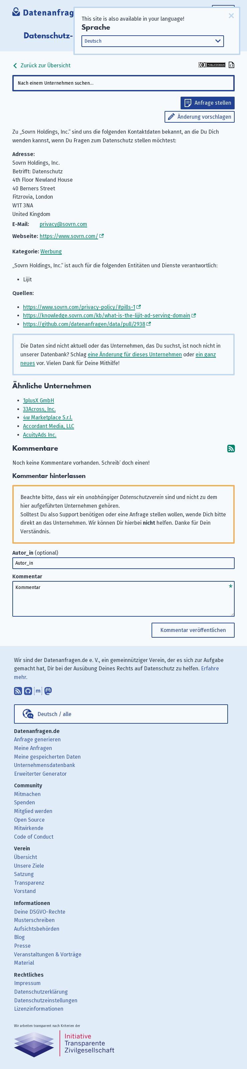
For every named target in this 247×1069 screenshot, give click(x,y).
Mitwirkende (28, 828)
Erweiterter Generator (40, 774)
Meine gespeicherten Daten (47, 757)
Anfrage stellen (213, 103)
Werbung (51, 251)
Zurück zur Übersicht (41, 65)
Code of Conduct (33, 837)
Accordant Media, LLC (48, 426)
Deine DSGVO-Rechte (39, 912)
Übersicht (25, 857)
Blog (19, 937)
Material (24, 963)
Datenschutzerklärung (41, 992)
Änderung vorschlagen (204, 117)
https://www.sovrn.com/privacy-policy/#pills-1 (79, 307)
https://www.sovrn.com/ (69, 236)
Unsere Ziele (29, 866)
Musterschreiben (34, 920)
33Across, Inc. (39, 409)
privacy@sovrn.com (63, 224)
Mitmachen (27, 794)
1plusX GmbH (38, 400)
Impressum (27, 983)
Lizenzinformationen (38, 1009)
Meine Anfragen (33, 748)
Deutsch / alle (54, 714)
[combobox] (123, 83)
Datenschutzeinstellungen (45, 1000)
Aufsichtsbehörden (36, 929)
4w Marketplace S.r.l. (47, 417)
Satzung (24, 874)
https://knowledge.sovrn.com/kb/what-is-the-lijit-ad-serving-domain (106, 315)
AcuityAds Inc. (39, 435)
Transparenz (29, 883)
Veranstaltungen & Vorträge (47, 954)
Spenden (24, 802)
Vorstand (25, 891)
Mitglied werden (33, 811)
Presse (22, 946)
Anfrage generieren (37, 739)
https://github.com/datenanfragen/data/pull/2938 (84, 324)
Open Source (29, 820)
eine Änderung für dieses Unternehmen (135, 354)
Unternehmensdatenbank (44, 765)
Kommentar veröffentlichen (193, 630)
